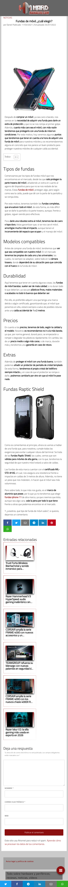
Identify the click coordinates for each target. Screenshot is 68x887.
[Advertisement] (34, 48)
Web (6, 815)
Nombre (9, 788)
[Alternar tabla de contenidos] (15, 157)
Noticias (7, 17)
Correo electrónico (15, 802)
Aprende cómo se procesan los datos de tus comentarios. (33, 842)
